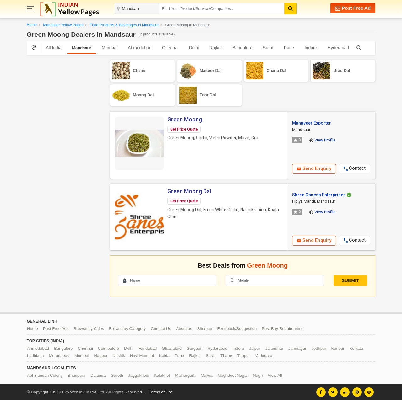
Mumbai (109, 47)
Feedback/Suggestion (237, 328)
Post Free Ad (353, 8)
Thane (226, 355)
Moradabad (59, 355)
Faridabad (148, 348)
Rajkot (215, 47)
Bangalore (242, 47)
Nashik (118, 355)
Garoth (117, 375)
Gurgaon (195, 348)
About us (184, 328)
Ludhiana (35, 355)
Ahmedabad (140, 47)
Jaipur (254, 348)
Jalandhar (274, 348)
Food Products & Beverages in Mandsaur (124, 25)
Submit (350, 280)
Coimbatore (108, 348)
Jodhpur (319, 348)
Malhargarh (185, 375)
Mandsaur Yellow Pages (63, 25)
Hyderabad (338, 47)
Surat (268, 47)
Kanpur (338, 348)
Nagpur (101, 355)
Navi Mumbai (142, 355)
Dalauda (98, 375)
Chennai (170, 47)
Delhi (194, 47)
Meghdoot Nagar (233, 375)
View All (275, 375)
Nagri (258, 375)
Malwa (207, 375)
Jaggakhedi (138, 375)
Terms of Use (161, 392)
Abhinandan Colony (44, 375)
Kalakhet (162, 375)
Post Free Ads (56, 328)
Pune (289, 47)
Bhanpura (76, 375)
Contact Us (161, 328)
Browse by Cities (88, 328)
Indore (311, 47)
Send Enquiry (314, 168)
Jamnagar (297, 348)
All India (54, 47)
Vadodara (263, 355)
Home (32, 25)
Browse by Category (127, 328)
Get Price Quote (184, 129)
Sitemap (204, 328)
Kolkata (356, 348)
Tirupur (243, 355)
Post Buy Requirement (282, 328)
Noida (164, 355)
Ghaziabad (172, 348)
